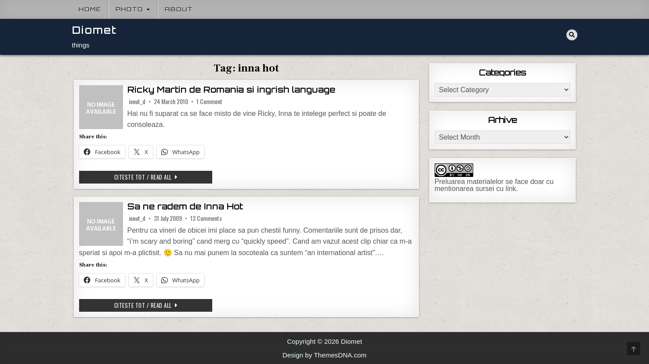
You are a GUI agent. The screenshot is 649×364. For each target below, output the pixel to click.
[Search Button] (571, 34)
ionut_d (137, 101)
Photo (129, 9)
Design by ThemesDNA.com (324, 355)
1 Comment (209, 101)
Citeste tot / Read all (163, 176)
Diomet (94, 30)
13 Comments (206, 218)
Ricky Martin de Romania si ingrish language (231, 89)
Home (90, 9)
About (179, 9)
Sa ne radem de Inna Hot (185, 206)
